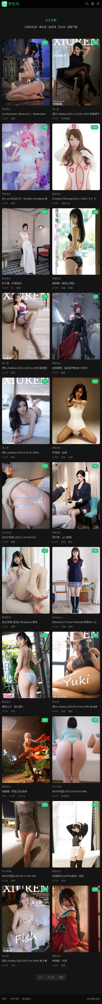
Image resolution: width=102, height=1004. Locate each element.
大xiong (21, 796)
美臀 (13, 118)
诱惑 (63, 965)
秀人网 (55, 109)
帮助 (4, 999)
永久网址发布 (93, 999)
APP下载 (14, 999)
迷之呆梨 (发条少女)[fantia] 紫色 (20, 622)
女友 (63, 457)
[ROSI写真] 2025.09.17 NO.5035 (19, 876)
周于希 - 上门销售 (62, 537)
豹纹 (70, 711)
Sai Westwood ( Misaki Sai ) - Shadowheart (24, 114)
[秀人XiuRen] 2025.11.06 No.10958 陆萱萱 (24, 368)
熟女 (13, 457)
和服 (63, 288)
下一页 (50, 977)
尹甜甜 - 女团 (59, 452)
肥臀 (13, 627)
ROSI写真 (6, 532)
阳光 (70, 542)
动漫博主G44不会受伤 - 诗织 (68, 876)
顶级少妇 (65, 203)
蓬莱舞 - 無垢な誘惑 (63, 283)
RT (12, 288)
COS (4, 796)
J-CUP (5, 118)
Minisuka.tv (57, 617)
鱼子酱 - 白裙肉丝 (12, 283)
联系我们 (26, 999)
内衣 (13, 711)
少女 (13, 965)
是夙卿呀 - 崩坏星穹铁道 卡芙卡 (70, 368)
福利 (13, 203)
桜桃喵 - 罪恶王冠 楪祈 (14, 791)
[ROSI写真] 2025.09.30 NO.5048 (69, 791)
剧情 (63, 542)
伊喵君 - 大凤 (59, 960)
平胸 (63, 627)
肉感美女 (65, 796)
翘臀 (13, 542)
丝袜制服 (65, 118)
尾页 (61, 977)
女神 (70, 457)
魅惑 (13, 373)
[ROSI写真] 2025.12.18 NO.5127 (19, 537)
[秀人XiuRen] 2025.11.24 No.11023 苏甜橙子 (76, 114)
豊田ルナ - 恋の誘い (13, 706)
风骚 (70, 288)
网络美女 (6, 109)
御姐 (18, 288)
